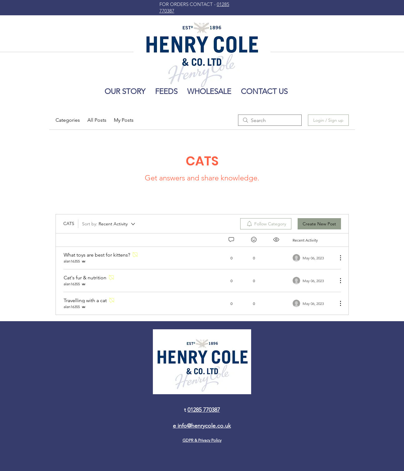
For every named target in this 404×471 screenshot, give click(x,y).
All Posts (96, 120)
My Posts (124, 120)
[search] (270, 120)
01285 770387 (203, 409)
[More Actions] (337, 258)
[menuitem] (265, 223)
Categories (68, 120)
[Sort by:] (109, 224)
